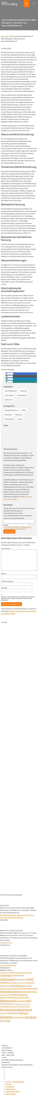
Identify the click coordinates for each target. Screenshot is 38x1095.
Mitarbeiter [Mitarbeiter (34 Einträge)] (21, 1001)
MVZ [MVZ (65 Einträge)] (28, 1000)
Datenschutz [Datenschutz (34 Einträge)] (5, 986)
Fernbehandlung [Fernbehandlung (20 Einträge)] (5, 988)
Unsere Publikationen (8, 965)
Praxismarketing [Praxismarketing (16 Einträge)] (25, 1004)
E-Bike (24, 410)
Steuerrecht (8, 400)
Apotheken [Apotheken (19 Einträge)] (29, 972)
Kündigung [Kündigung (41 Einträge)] (14, 994)
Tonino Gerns (11, 1094)
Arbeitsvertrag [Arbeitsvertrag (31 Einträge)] (21, 979)
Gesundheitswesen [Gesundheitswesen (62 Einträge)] (10, 991)
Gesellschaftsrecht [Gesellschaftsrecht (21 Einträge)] (16, 988)
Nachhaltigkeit (9, 419)
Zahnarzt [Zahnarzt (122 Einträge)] (6, 1017)
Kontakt (9, 1084)
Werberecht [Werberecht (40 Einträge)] (13, 1013)
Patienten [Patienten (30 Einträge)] (3, 1004)
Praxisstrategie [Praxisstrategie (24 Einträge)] (5, 1006)
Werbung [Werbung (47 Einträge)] (23, 1013)
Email (5, 525)
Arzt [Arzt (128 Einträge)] (30, 979)
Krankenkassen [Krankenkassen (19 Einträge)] (4, 995)
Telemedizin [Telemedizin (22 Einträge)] (4, 1013)
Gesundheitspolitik (11, 391)
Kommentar (6, 548)
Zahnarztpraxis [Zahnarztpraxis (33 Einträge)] (18, 1017)
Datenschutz (10, 1089)
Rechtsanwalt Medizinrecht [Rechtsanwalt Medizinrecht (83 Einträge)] (16, 1009)
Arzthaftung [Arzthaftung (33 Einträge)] (5, 983)
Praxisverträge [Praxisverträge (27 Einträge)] (24, 1006)
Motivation (18, 414)
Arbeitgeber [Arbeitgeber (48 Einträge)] (6, 975)
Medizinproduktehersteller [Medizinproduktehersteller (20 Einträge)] (21, 997)
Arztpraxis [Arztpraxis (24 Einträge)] (13, 983)
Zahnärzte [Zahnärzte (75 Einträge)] (30, 1017)
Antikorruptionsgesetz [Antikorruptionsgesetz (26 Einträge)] (17, 973)
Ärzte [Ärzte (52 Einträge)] (7, 1020)
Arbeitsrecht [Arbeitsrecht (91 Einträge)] (7, 979)
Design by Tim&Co (13, 1091)
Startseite (4, 36)
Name (3, 573)
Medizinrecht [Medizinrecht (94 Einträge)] (8, 1000)
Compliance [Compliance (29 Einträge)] (29, 983)
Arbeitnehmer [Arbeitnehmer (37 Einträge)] (18, 975)
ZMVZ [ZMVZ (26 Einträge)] (2, 1021)
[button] (9, 374)
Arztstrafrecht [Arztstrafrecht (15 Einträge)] (21, 983)
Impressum (10, 1087)
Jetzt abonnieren (6, 943)
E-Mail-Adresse (7, 581)
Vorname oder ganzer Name (13, 518)
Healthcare (23, 391)
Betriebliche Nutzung (11, 410)
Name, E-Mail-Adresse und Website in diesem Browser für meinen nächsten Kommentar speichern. (18, 598)
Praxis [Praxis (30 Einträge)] (10, 1004)
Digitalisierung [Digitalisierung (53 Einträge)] (18, 985)
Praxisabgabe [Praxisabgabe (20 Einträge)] (17, 1004)
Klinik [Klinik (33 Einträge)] (23, 992)
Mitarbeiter (8, 414)
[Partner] (12, 643)
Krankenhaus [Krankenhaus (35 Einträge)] (31, 992)
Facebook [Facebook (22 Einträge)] (29, 986)
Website (4, 588)
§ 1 (30, 176)
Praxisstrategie (22, 395)
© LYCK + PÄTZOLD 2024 (15, 1082)
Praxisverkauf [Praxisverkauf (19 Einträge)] (15, 1006)
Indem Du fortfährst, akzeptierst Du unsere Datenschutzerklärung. (17, 528)
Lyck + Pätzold (9, 395)
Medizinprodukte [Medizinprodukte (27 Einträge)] (6, 997)
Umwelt (19, 419)
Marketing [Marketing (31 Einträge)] (24, 995)
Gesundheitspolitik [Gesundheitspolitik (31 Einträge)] (30, 988)
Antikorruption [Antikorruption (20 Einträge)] (4, 972)
